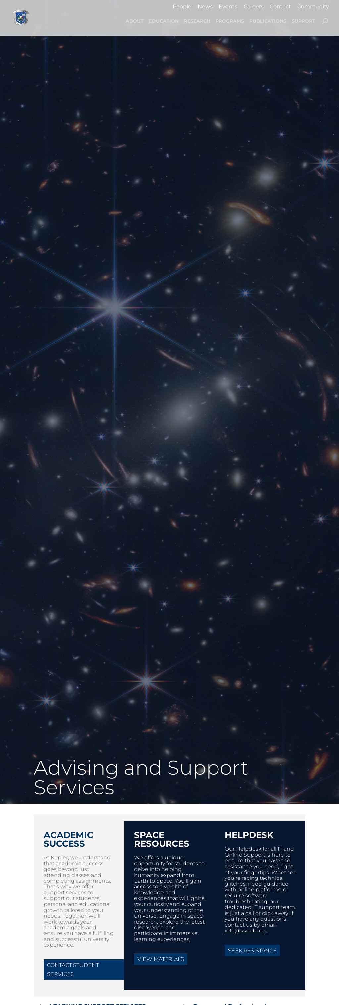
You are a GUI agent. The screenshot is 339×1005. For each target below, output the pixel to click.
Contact (280, 7)
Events (228, 7)
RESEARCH (197, 21)
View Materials (160, 959)
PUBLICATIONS (267, 21)
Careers (254, 7)
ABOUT (135, 21)
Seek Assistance (252, 950)
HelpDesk (249, 835)
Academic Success (68, 839)
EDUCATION (164, 21)
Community (313, 7)
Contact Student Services (73, 969)
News (205, 7)
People (182, 7)
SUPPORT (303, 21)
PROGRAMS (230, 21)
